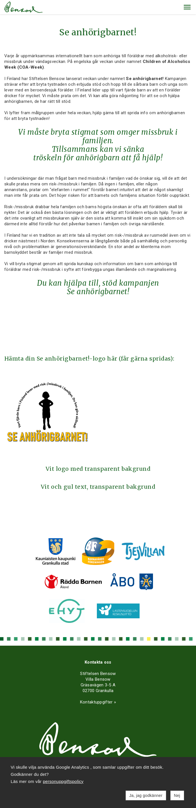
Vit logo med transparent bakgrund (98, 468)
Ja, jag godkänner (145, 795)
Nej (177, 795)
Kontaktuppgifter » (98, 702)
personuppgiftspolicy (63, 781)
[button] (187, 7)
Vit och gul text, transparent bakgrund (98, 486)
